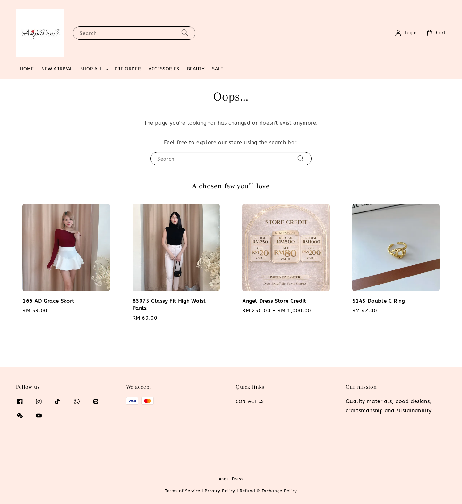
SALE (217, 69)
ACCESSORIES (164, 69)
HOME (27, 69)
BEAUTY (196, 69)
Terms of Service (182, 490)
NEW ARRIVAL (57, 69)
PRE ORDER (128, 69)
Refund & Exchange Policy (268, 490)
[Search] (185, 33)
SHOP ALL (91, 69)
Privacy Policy (220, 490)
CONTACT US (250, 401)
